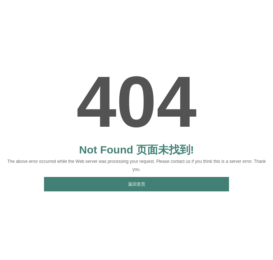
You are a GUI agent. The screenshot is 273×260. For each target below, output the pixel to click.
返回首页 (136, 184)
